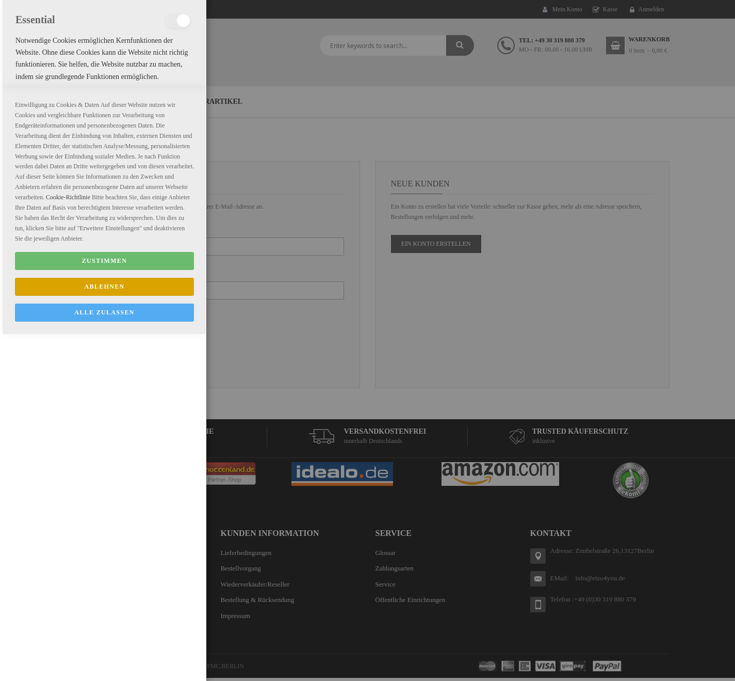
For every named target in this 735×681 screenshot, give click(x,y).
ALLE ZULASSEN (104, 659)
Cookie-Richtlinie (68, 544)
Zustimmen (104, 607)
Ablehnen (104, 633)
